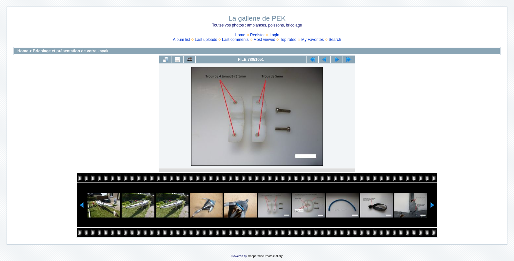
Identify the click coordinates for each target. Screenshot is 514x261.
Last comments (235, 39)
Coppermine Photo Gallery (265, 256)
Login (274, 35)
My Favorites (312, 39)
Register (257, 35)
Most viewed (264, 39)
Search (334, 39)
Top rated (288, 39)
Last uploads (206, 39)
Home (240, 35)
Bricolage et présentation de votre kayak (71, 51)
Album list (181, 39)
